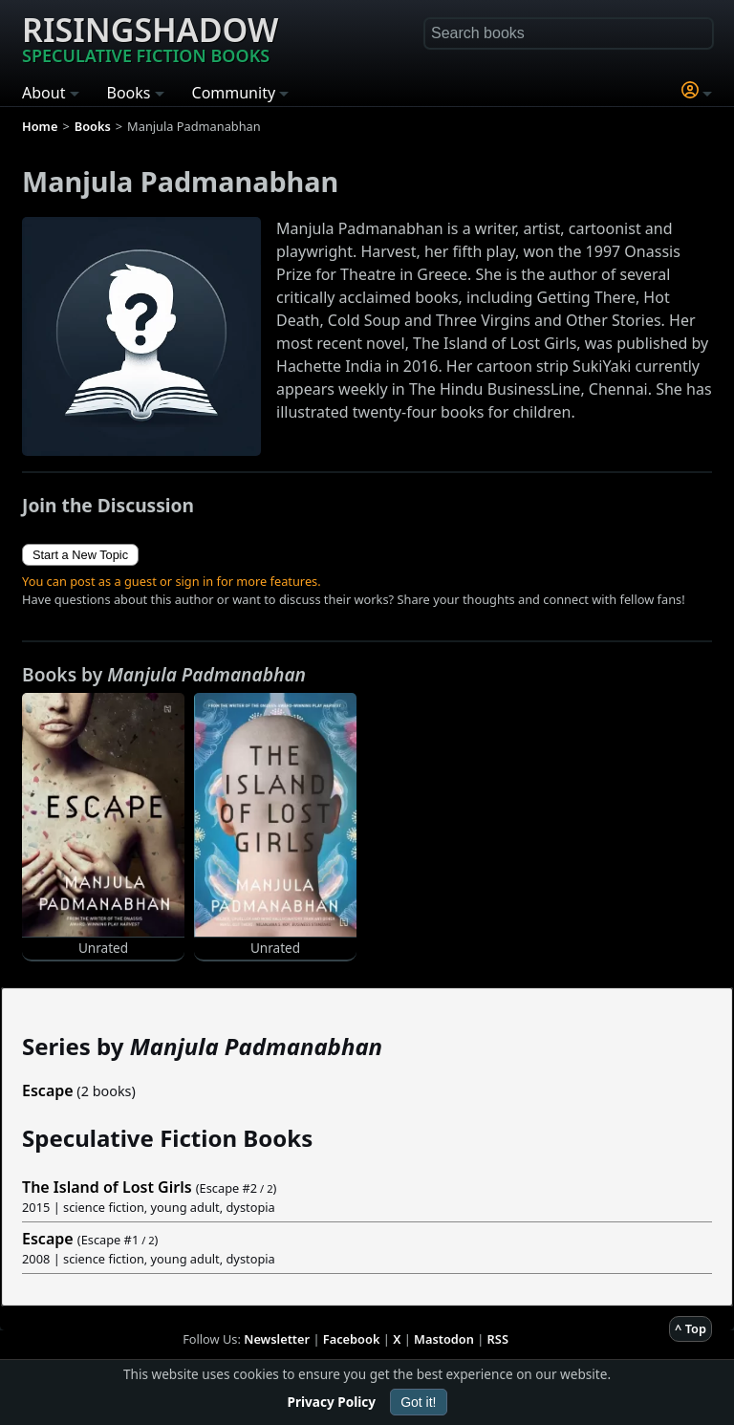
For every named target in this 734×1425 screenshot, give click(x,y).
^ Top (690, 1328)
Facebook (351, 1339)
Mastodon (444, 1339)
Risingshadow (150, 37)
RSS (497, 1339)
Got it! (418, 1402)
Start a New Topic (80, 555)
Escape (48, 1090)
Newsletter (277, 1339)
